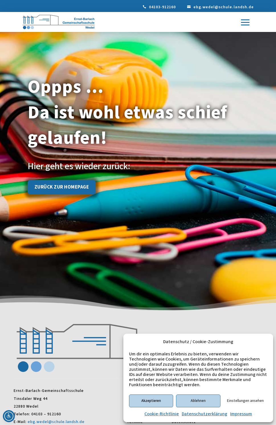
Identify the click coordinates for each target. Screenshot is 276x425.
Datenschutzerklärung (204, 414)
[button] (245, 22)
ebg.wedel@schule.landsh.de (223, 7)
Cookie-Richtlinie (161, 414)
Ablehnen (198, 400)
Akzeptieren (151, 400)
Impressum (241, 414)
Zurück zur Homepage (61, 187)
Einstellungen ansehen (245, 400)
